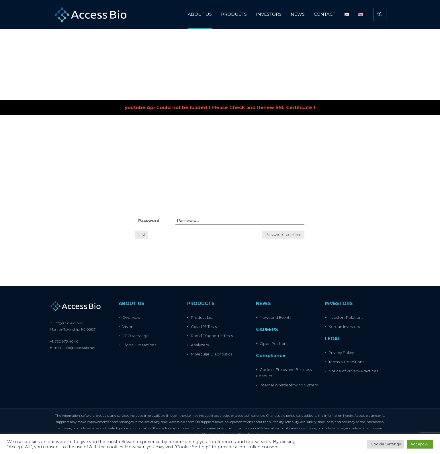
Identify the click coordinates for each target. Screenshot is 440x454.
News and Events (275, 317)
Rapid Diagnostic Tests (212, 335)
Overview (131, 317)
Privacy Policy (341, 352)
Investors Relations (345, 317)
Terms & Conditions (346, 361)
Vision (127, 326)
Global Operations (139, 345)
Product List (202, 317)
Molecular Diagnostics (211, 354)
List (141, 234)
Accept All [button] (419, 444)
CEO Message (135, 335)
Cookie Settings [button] (386, 444)
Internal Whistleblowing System (289, 385)
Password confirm (283, 234)
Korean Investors (344, 326)
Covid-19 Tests (204, 326)
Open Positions (274, 343)
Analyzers (200, 345)
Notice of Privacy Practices (353, 371)
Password (148, 220)
